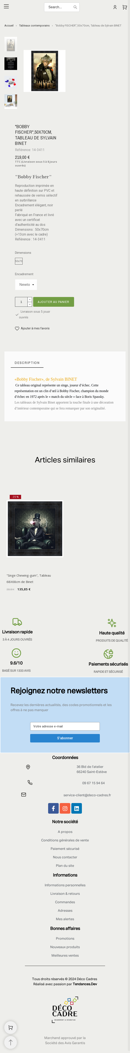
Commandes (65, 902)
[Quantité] (21, 302)
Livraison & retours (65, 894)
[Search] (62, 7)
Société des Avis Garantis (65, 1043)
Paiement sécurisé (65, 849)
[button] (32, 328)
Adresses (65, 911)
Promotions (65, 939)
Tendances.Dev (85, 984)
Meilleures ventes (65, 955)
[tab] (27, 363)
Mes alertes (65, 919)
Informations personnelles (65, 885)
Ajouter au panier (53, 302)
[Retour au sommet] (10, 1042)
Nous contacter (65, 857)
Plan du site (65, 866)
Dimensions (23, 252)
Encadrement (24, 274)
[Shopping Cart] (10, 1027)
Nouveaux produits (65, 947)
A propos (65, 832)
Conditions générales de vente (65, 840)
